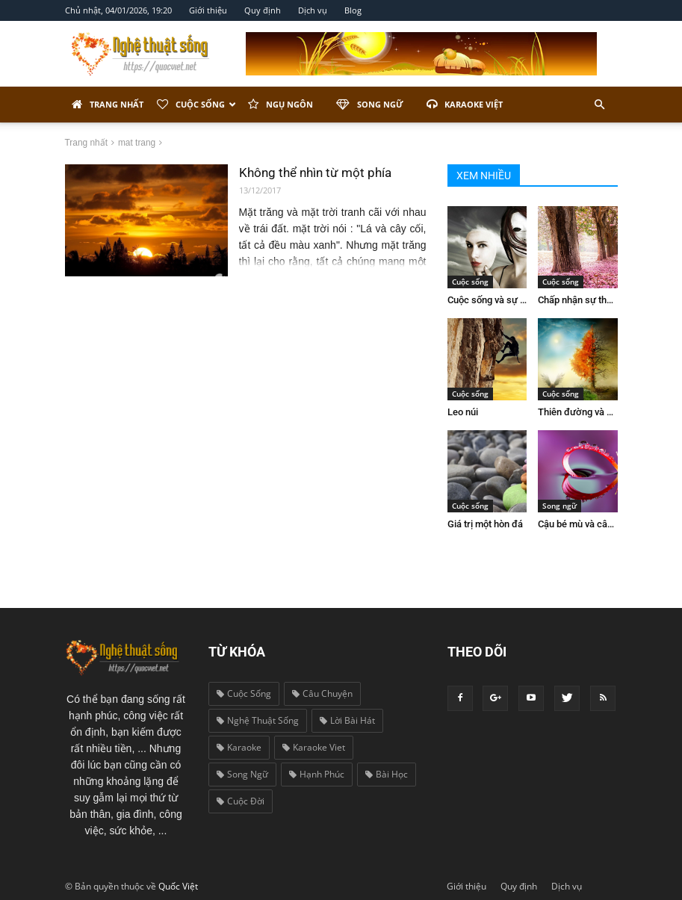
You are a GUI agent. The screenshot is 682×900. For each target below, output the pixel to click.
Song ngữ (369, 105)
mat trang (136, 142)
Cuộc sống (196, 105)
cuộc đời (240, 801)
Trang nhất (107, 105)
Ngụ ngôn (280, 105)
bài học (386, 774)
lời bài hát (347, 720)
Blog (353, 10)
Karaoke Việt (465, 105)
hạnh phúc (316, 774)
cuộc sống (244, 693)
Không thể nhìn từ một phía (315, 172)
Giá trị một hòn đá (485, 524)
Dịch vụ (312, 10)
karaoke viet (313, 747)
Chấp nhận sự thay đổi (585, 299)
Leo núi (462, 412)
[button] (600, 104)
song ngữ (242, 774)
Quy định (262, 10)
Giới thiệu (208, 10)
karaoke (239, 747)
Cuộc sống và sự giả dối (497, 299)
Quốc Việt (178, 886)
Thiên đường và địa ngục (590, 412)
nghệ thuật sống (258, 720)
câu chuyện (322, 693)
